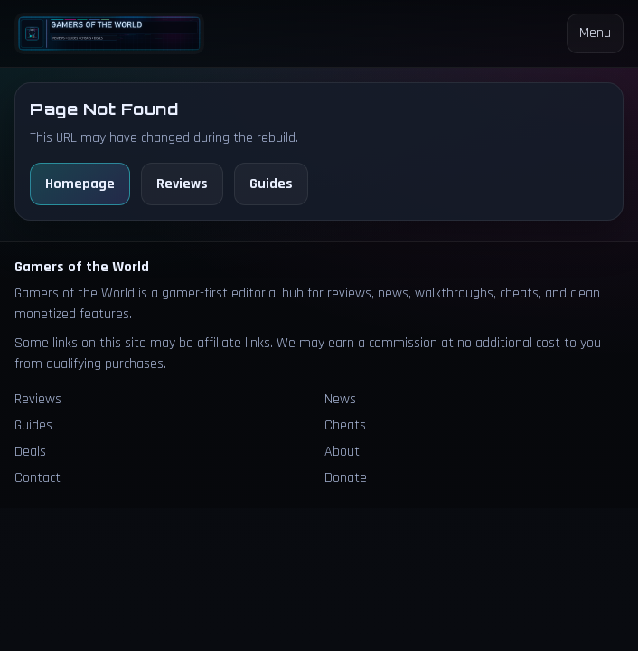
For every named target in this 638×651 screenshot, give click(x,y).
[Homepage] (109, 33)
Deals (30, 451)
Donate (345, 477)
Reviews (182, 184)
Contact (37, 477)
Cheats (345, 425)
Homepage (80, 184)
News (340, 399)
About (342, 451)
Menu (595, 33)
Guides (271, 184)
